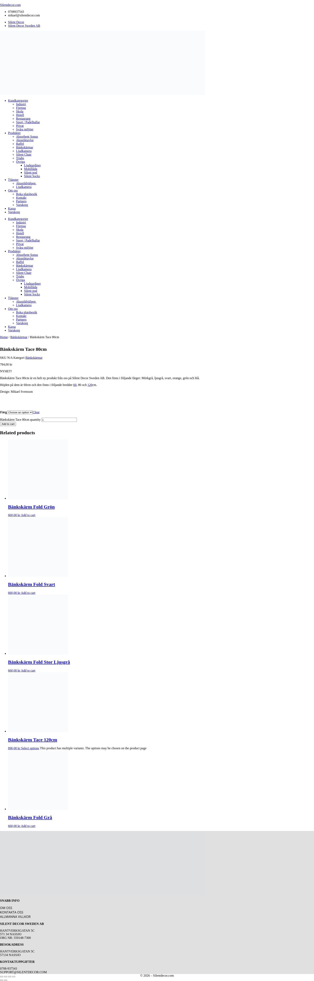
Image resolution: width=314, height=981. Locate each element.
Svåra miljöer (24, 129)
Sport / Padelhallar (28, 122)
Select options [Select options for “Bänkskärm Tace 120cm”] (30, 748)
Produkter (14, 133)
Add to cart (8, 423)
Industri (21, 104)
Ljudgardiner (32, 165)
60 (74, 385)
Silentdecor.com (10, 5)
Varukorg (22, 205)
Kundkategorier (18, 100)
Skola (19, 111)
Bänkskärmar (24, 147)
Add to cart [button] (28, 515)
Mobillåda (30, 169)
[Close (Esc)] (13, 976)
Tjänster (13, 179)
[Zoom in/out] (1, 976)
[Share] (9, 976)
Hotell (20, 115)
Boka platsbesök (26, 194)
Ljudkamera (23, 151)
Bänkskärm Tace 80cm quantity (20, 419)
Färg (3, 412)
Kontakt (21, 197)
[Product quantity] (59, 420)
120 (90, 385)
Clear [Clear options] (36, 412)
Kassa (12, 208)
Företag (21, 107)
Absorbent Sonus (27, 136)
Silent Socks (32, 176)
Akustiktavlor (25, 140)
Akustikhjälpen (26, 183)
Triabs (20, 158)
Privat (20, 125)
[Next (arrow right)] (5, 980)
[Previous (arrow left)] (1, 980)
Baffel (20, 143)
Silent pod (30, 172)
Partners (21, 201)
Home (4, 337)
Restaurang (23, 118)
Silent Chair (23, 154)
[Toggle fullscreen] (5, 976)
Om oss (13, 190)
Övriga (20, 161)
